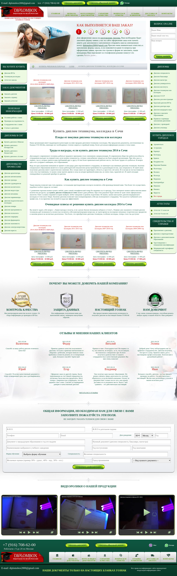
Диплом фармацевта (12, 220)
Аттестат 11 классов (161, 210)
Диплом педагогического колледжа (13, 202)
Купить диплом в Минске (14, 142)
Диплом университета (162, 83)
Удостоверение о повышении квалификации (164, 244)
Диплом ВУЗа (9, 73)
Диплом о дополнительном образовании (164, 238)
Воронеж (157, 179)
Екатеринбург (159, 182)
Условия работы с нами (13, 117)
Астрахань (158, 148)
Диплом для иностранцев (163, 99)
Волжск (156, 172)
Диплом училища (160, 128)
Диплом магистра (160, 80)
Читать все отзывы (88, 393)
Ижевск (156, 189)
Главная (55, 13)
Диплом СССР (159, 96)
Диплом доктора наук (162, 106)
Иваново (157, 186)
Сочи (71, 66)
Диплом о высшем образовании (161, 114)
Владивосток (158, 162)
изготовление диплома (110, 38)
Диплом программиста (13, 210)
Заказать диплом (10, 94)
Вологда (157, 175)
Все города (158, 196)
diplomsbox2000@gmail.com (95, 45)
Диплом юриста (10, 230)
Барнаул (157, 151)
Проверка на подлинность (14, 121)
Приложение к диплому (163, 230)
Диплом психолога (11, 213)
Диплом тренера (10, 180)
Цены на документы (71, 14)
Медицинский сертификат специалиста (164, 249)
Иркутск (157, 193)
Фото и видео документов (87, 14)
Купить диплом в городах (52, 66)
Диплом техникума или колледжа (162, 91)
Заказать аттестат (10, 101)
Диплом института (161, 87)
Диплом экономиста (12, 223)
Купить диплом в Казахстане (10, 152)
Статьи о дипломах (11, 128)
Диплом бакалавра (161, 76)
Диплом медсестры (11, 190)
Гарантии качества (103, 14)
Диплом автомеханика (12, 177)
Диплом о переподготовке (163, 234)
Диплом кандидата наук (163, 110)
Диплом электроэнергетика (14, 227)
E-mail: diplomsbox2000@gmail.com (18, 3)
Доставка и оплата (151, 14)
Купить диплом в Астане (13, 156)
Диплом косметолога (12, 187)
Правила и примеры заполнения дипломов (162, 120)
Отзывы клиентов (135, 14)
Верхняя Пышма (160, 165)
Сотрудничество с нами (13, 124)
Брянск (156, 158)
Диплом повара (10, 206)
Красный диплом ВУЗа (162, 103)
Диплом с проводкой (161, 124)
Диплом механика (11, 194)
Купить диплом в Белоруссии (10, 146)
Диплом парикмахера (12, 197)
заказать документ (73, 3)
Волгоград (158, 168)
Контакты (167, 13)
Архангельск (158, 144)
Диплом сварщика (11, 217)
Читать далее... (90, 55)
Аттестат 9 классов (161, 214)
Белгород (157, 155)
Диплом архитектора (12, 173)
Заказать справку (10, 97)
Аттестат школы (10, 80)
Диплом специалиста (162, 73)
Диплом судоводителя (12, 183)
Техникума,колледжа (12, 76)
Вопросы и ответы (119, 14)
